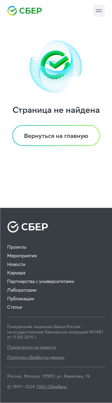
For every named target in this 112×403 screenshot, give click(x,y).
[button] (99, 11)
